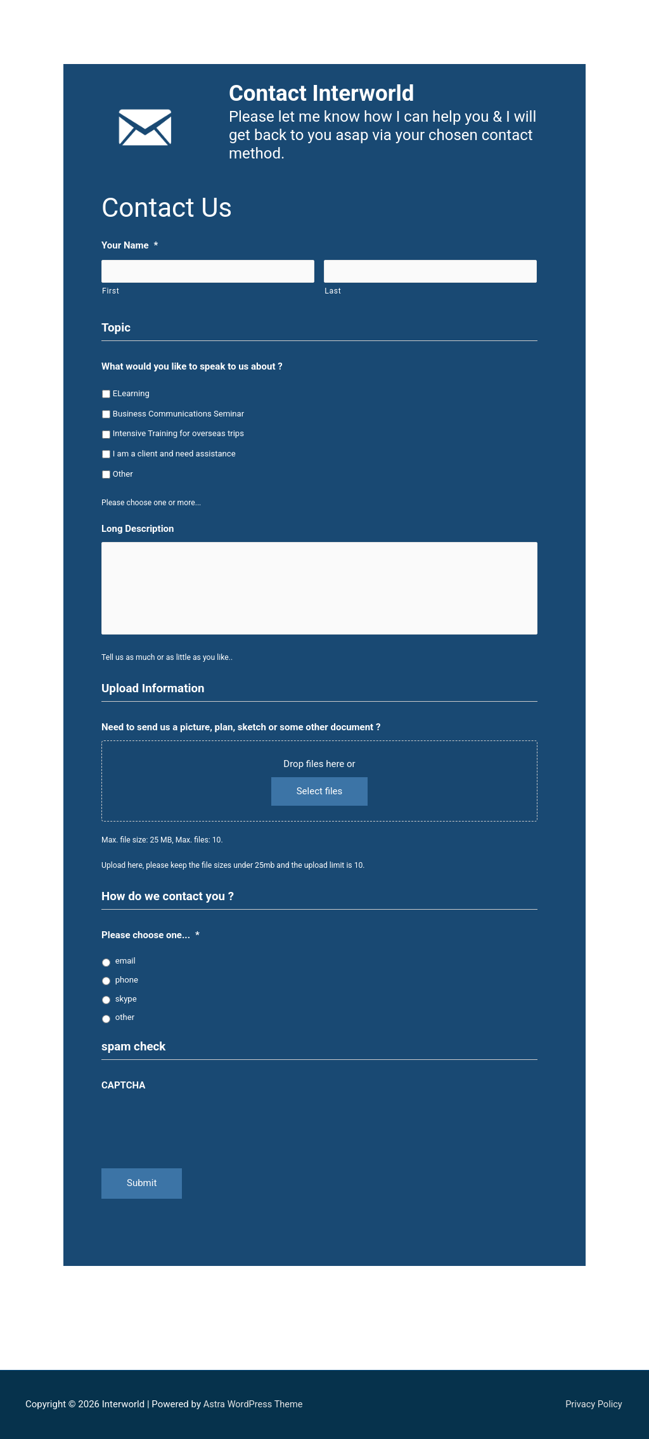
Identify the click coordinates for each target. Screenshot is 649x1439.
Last (332, 291)
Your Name (129, 245)
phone (126, 988)
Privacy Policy (594, 1404)
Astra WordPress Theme (254, 1404)
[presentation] (197, 1132)
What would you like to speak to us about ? (192, 367)
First (110, 291)
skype (126, 1007)
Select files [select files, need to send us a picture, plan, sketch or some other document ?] (320, 800)
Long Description (137, 529)
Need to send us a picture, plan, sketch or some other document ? (240, 736)
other (124, 1026)
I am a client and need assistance (174, 454)
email (125, 969)
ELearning (131, 394)
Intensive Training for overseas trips (178, 434)
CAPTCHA (123, 1094)
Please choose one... (150, 944)
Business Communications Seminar (178, 413)
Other (123, 474)
